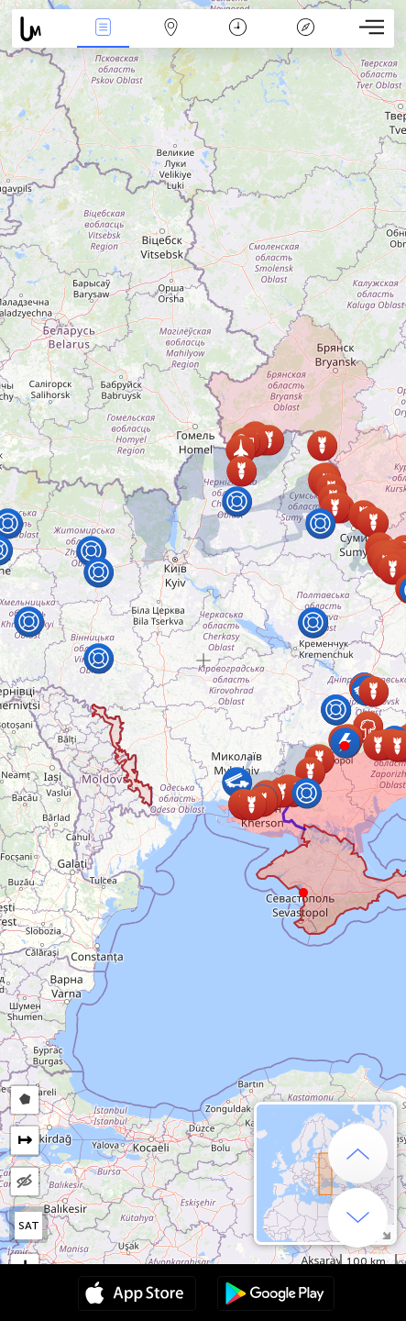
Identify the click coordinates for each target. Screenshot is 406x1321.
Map (170, 28)
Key (305, 28)
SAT (28, 1225)
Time (237, 28)
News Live (103, 28)
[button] (344, 745)
